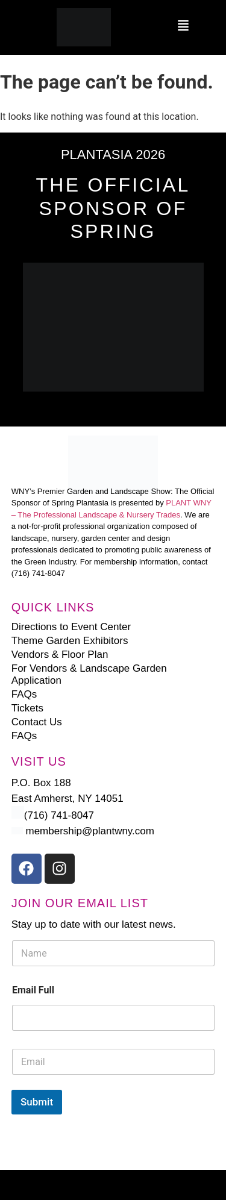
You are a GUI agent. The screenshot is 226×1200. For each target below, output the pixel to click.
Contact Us (36, 722)
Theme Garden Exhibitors (69, 640)
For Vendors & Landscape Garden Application (89, 674)
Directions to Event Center (71, 627)
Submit (36, 1102)
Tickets (27, 708)
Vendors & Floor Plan (59, 654)
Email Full (33, 990)
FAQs (24, 694)
